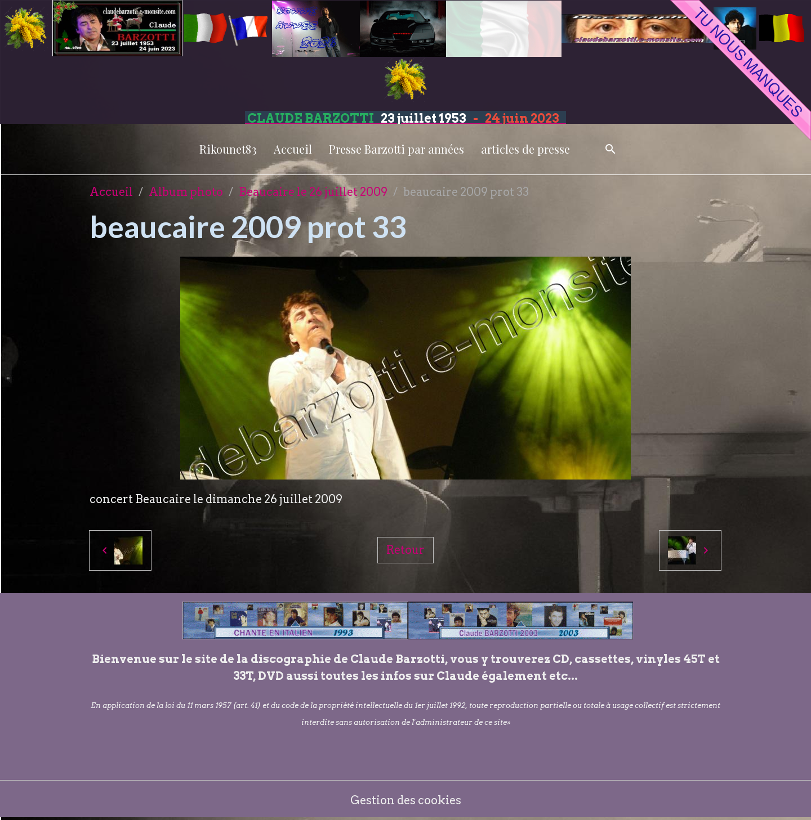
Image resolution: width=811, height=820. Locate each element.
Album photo (186, 192)
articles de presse (525, 148)
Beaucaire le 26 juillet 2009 (313, 192)
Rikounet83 (228, 148)
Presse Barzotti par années (396, 148)
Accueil (293, 148)
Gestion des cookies (405, 800)
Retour (405, 550)
